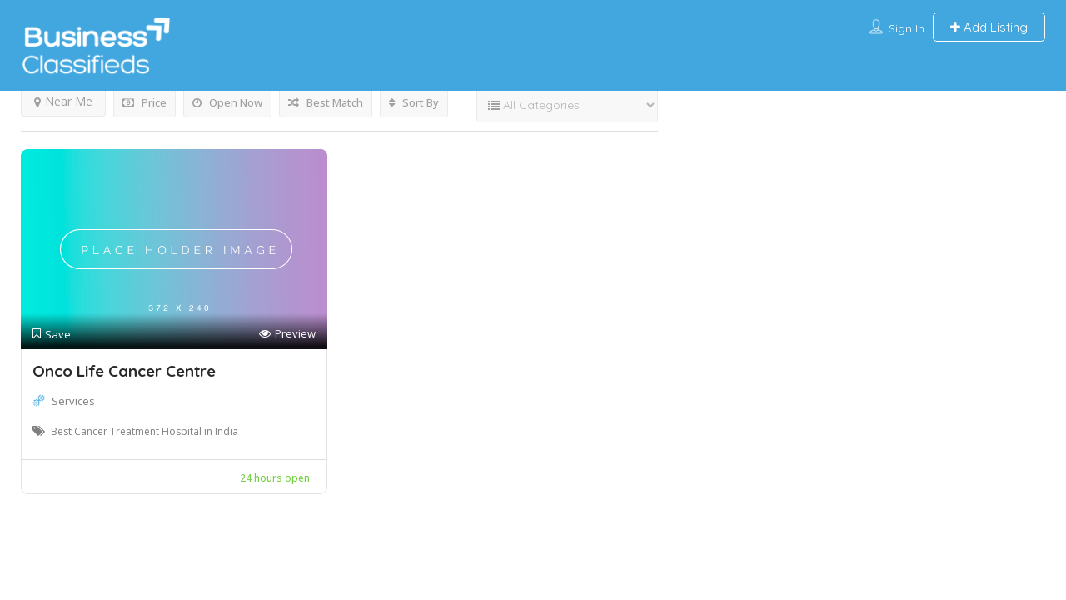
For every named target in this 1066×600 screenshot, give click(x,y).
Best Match (325, 102)
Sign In (906, 28)
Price (144, 102)
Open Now (227, 102)
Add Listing (989, 27)
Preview (287, 333)
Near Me (63, 101)
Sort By (414, 102)
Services (73, 400)
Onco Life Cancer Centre (124, 371)
